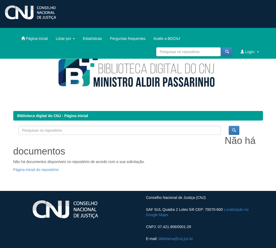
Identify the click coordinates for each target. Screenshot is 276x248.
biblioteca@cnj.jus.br (176, 239)
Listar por (65, 38)
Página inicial (34, 38)
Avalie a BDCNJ (167, 38)
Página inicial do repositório (36, 170)
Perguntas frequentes (128, 38)
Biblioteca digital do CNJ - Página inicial (52, 116)
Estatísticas (92, 38)
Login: (249, 51)
